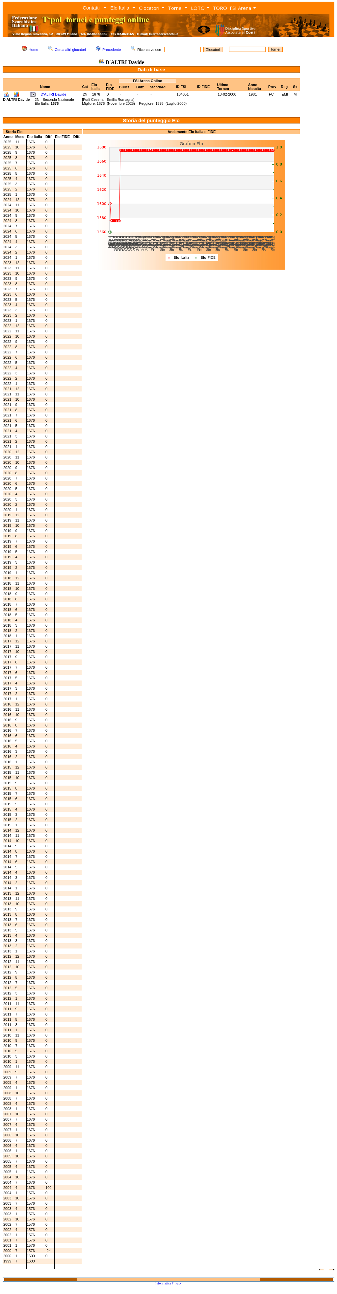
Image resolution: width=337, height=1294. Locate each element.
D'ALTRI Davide (53, 94)
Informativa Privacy (168, 1283)
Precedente (111, 50)
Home (33, 50)
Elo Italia (119, 8)
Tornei (175, 8)
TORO (220, 8)
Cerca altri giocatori (70, 50)
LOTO (198, 8)
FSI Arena (240, 8)
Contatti (91, 8)
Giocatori (149, 8)
